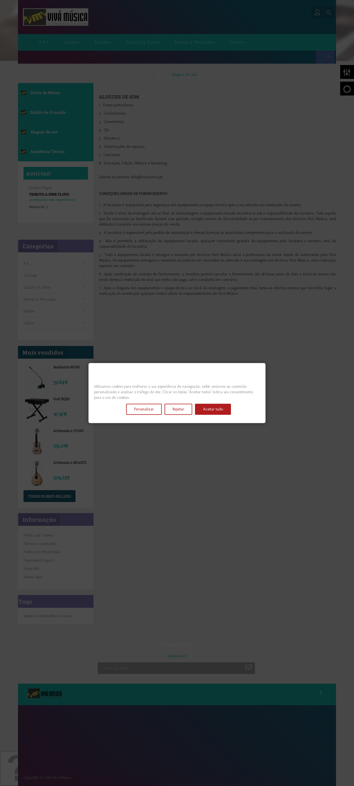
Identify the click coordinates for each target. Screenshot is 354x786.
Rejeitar (178, 409)
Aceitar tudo (213, 409)
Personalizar (144, 409)
